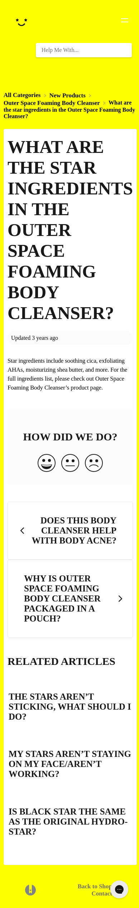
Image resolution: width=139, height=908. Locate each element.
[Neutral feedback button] (70, 464)
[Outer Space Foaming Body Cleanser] (52, 102)
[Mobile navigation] (124, 21)
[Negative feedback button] (94, 464)
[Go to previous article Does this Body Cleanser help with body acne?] (70, 531)
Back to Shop (95, 886)
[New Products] (68, 95)
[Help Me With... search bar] (84, 50)
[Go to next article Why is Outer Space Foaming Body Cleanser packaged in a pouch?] (70, 599)
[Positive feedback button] (46, 464)
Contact (101, 893)
